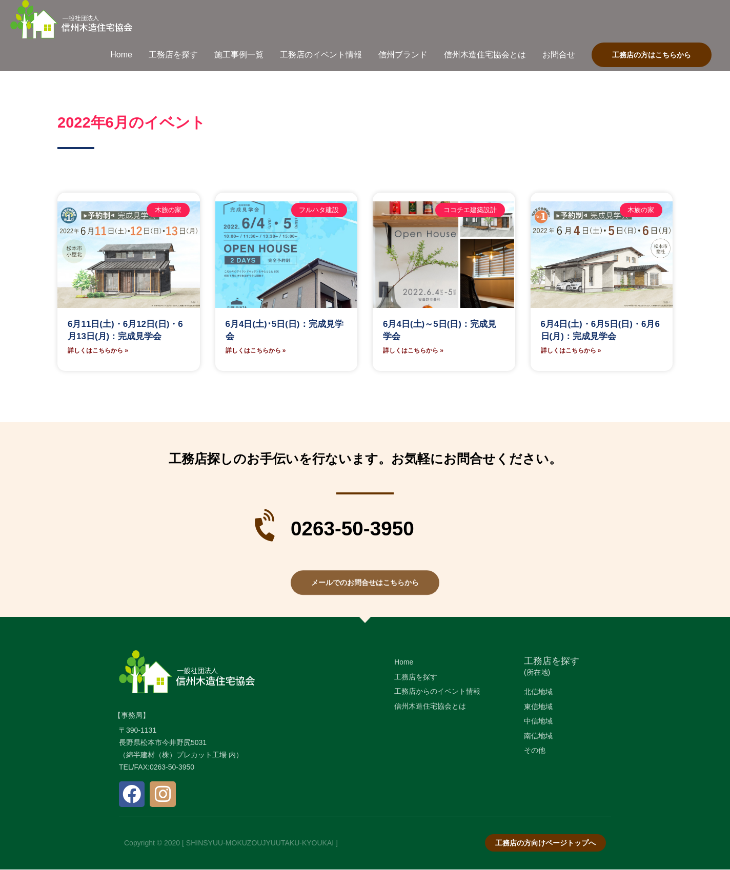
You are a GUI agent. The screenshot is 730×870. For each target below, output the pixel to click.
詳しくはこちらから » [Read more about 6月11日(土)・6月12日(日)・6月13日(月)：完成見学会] (98, 351)
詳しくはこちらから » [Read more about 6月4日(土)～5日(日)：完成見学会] (413, 351)
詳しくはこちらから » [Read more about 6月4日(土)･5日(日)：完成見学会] (256, 351)
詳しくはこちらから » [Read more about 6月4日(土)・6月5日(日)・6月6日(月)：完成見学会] (571, 351)
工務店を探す (551, 661)
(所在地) (537, 673)
